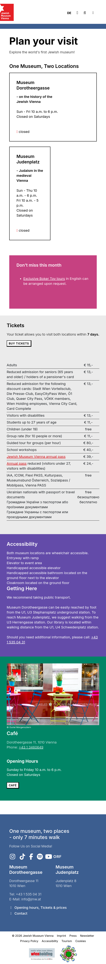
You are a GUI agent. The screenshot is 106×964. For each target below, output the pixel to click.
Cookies (80, 941)
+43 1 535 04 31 (28, 894)
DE (69, 13)
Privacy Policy (29, 941)
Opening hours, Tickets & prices (40, 908)
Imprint (61, 935)
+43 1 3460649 (31, 747)
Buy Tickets (19, 343)
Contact (20, 913)
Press (73, 935)
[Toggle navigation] (93, 13)
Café (13, 785)
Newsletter (87, 935)
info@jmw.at (31, 899)
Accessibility (50, 941)
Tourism (67, 941)
